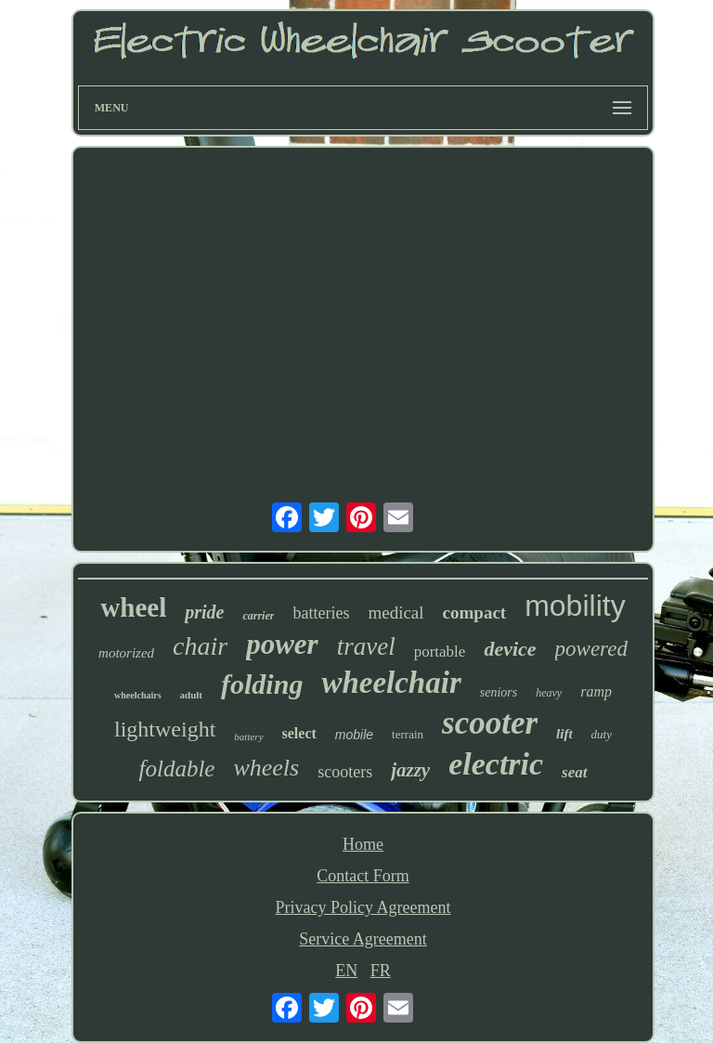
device (510, 648)
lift (564, 733)
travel (366, 646)
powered (591, 648)
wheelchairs (138, 695)
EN (346, 970)
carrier (258, 615)
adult (191, 694)
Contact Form (363, 876)
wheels (266, 767)
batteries (320, 613)
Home (363, 844)
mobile (354, 734)
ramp (596, 691)
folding (262, 684)
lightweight (164, 729)
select (299, 733)
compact (475, 612)
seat (574, 772)
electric (495, 764)
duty (601, 734)
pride (204, 612)
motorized (126, 652)
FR (380, 970)
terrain (407, 734)
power (282, 644)
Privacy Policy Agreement (363, 907)
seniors (498, 692)
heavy (549, 692)
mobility (575, 605)
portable (440, 651)
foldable (176, 768)
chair (200, 646)
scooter (490, 723)
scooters (345, 772)
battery (248, 736)
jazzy (410, 770)
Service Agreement (362, 939)
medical (395, 612)
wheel (133, 607)
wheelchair (390, 682)
